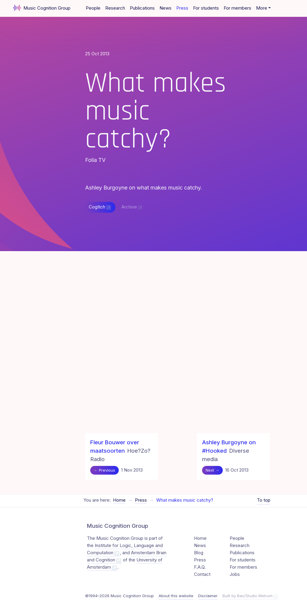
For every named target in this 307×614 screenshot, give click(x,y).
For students (206, 8)
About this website (176, 595)
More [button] (261, 8)
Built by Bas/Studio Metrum (247, 595)
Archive (129, 207)
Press (182, 8)
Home (119, 500)
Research (115, 8)
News (165, 8)
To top (263, 500)
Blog (198, 552)
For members (237, 8)
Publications (142, 8)
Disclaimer (208, 595)
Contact (202, 574)
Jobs (235, 574)
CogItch (97, 207)
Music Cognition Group (41, 8)
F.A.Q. (200, 567)
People (93, 8)
